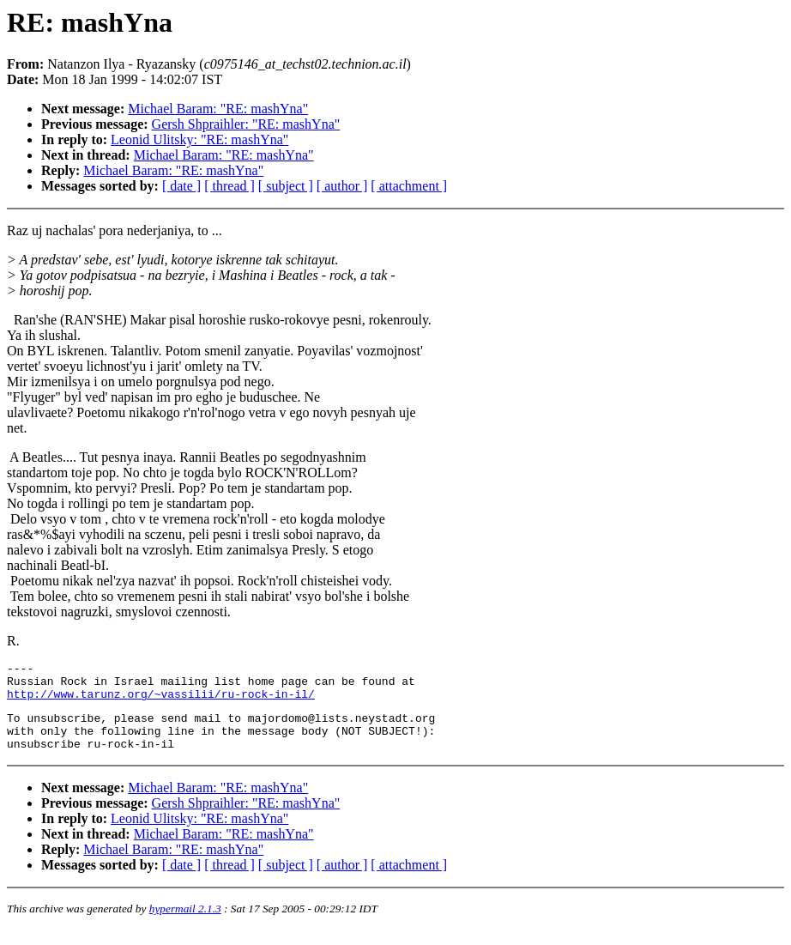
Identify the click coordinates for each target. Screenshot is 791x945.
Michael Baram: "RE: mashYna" (218, 108)
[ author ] (342, 186)
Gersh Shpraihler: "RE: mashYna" (246, 124)
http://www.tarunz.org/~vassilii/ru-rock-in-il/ (161, 701)
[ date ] (181, 186)
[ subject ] (285, 186)
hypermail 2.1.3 (185, 924)
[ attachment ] (409, 186)
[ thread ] (229, 186)
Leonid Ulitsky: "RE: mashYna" (199, 139)
